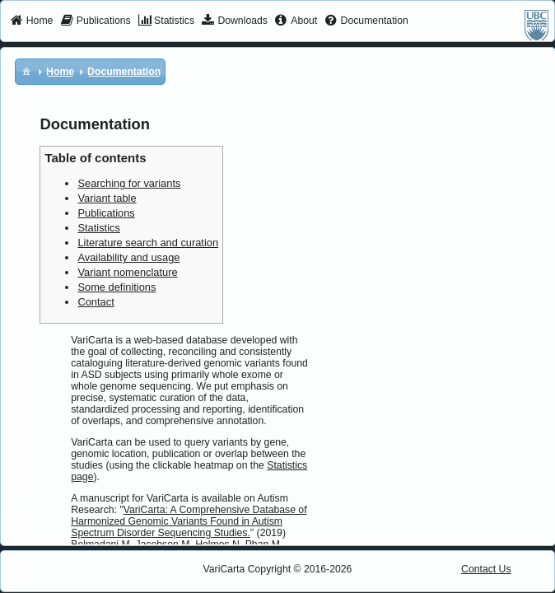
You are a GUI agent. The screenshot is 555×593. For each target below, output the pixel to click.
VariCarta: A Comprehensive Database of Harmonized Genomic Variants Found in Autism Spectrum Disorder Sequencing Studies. (188, 521)
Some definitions (116, 287)
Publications (105, 213)
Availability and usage (128, 257)
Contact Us (486, 569)
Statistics (98, 228)
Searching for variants (128, 183)
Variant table (106, 198)
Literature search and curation (147, 242)
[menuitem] (32, 21)
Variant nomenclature (127, 272)
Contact (95, 302)
